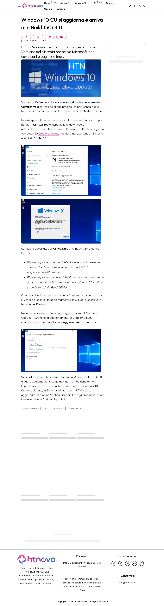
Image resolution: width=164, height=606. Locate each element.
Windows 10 (75, 408)
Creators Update (48, 133)
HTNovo (83, 601)
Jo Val (25, 41)
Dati (46, 408)
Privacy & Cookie (91, 562)
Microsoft (58, 408)
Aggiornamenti (31, 408)
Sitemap (82, 566)
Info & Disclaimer (72, 562)
